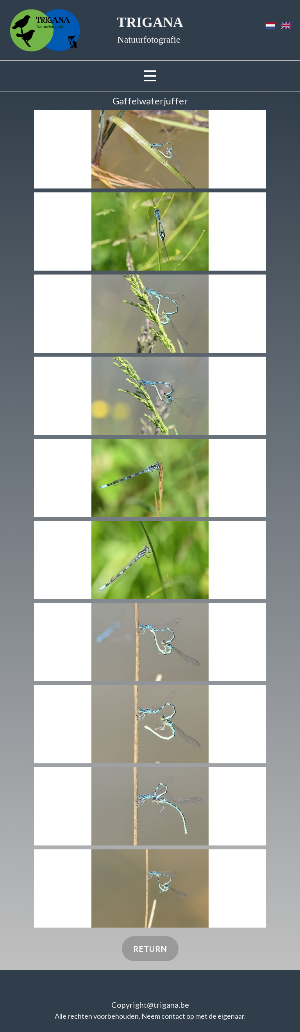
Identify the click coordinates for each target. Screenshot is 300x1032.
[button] (150, 149)
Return (150, 948)
